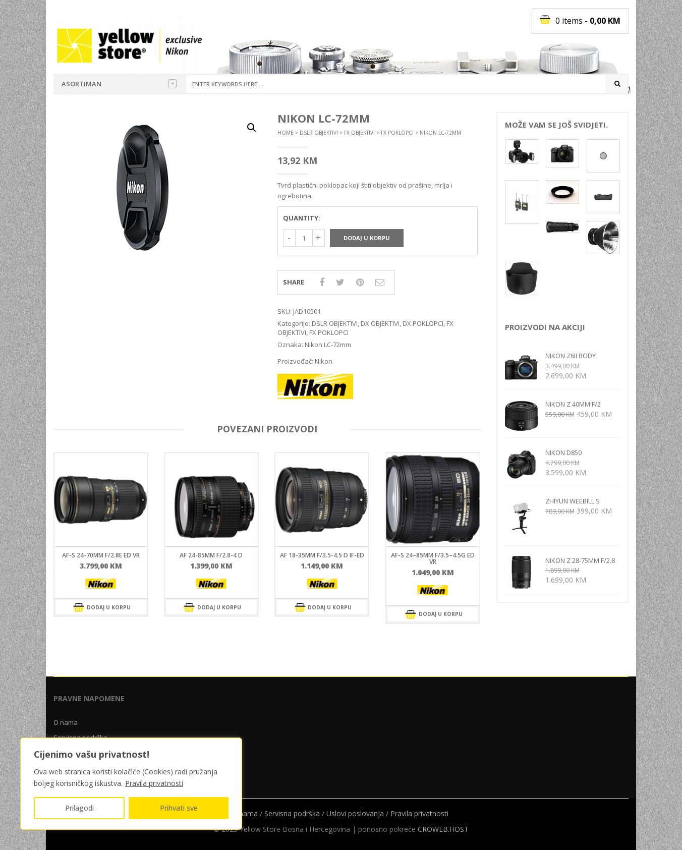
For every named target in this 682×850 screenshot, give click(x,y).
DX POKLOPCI (423, 323)
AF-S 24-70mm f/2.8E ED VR (101, 555)
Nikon (323, 361)
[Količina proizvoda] (304, 238)
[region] (131, 784)
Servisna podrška (292, 813)
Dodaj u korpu (367, 238)
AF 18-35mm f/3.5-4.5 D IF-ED (322, 555)
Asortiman (119, 83)
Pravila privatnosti (154, 783)
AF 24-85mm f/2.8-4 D (211, 555)
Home (285, 132)
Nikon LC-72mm (328, 344)
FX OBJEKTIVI (359, 132)
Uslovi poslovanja (355, 813)
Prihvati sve (179, 808)
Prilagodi (79, 808)
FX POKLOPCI (397, 132)
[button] (252, 128)
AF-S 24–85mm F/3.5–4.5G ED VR (433, 558)
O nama (65, 722)
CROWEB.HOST (443, 829)
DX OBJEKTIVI (380, 323)
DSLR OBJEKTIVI (319, 132)
